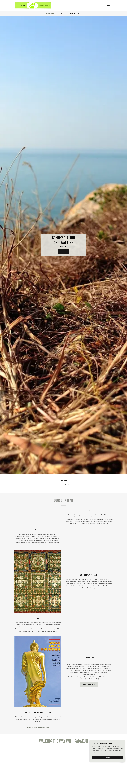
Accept (107, 757)
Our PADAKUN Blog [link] (75, 13)
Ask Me (63, 252)
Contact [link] (62, 13)
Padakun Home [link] (50, 13)
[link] (32, 5)
